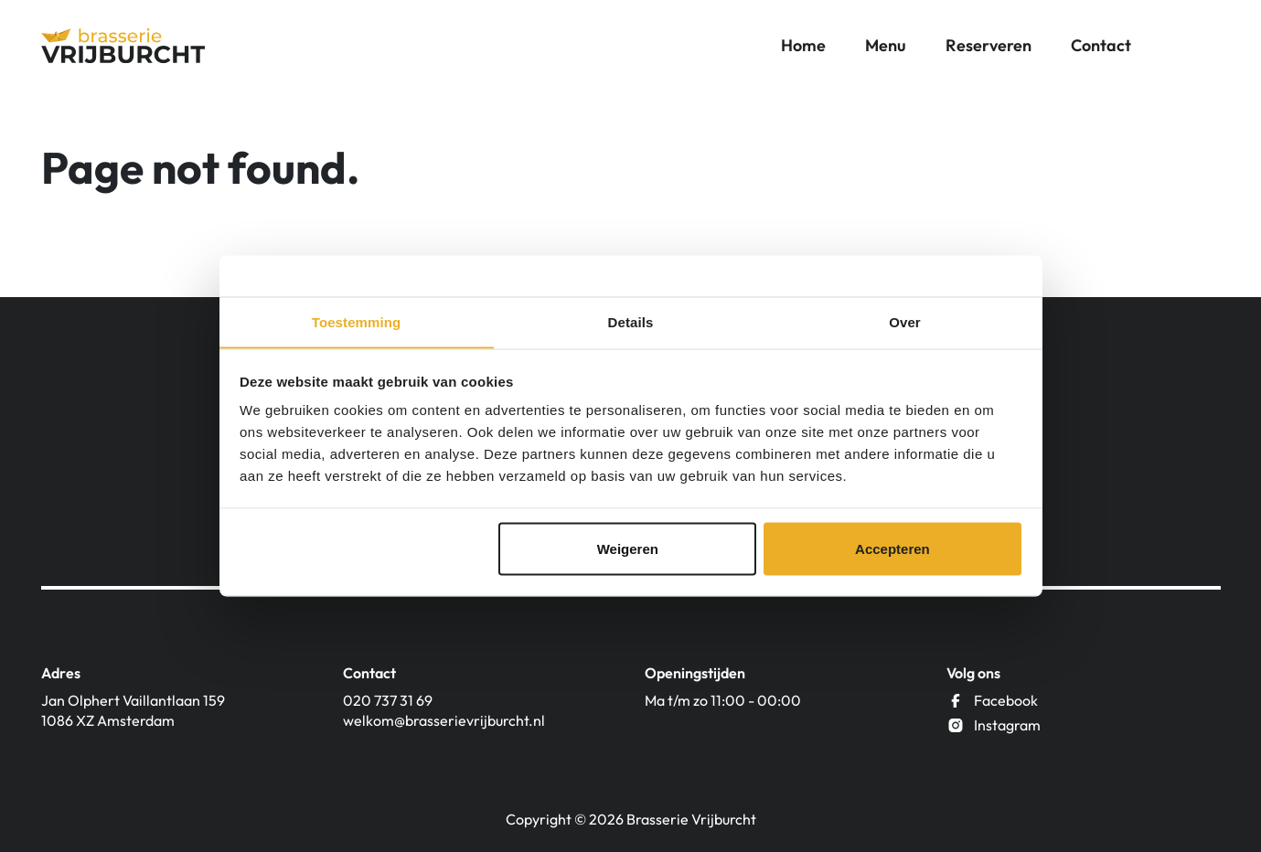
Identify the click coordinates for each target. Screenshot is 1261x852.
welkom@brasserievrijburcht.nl (444, 720)
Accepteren (892, 549)
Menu (885, 45)
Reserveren (988, 45)
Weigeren (627, 549)
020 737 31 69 (388, 700)
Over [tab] (905, 321)
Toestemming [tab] (356, 321)
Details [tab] (631, 321)
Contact (1101, 45)
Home (803, 45)
